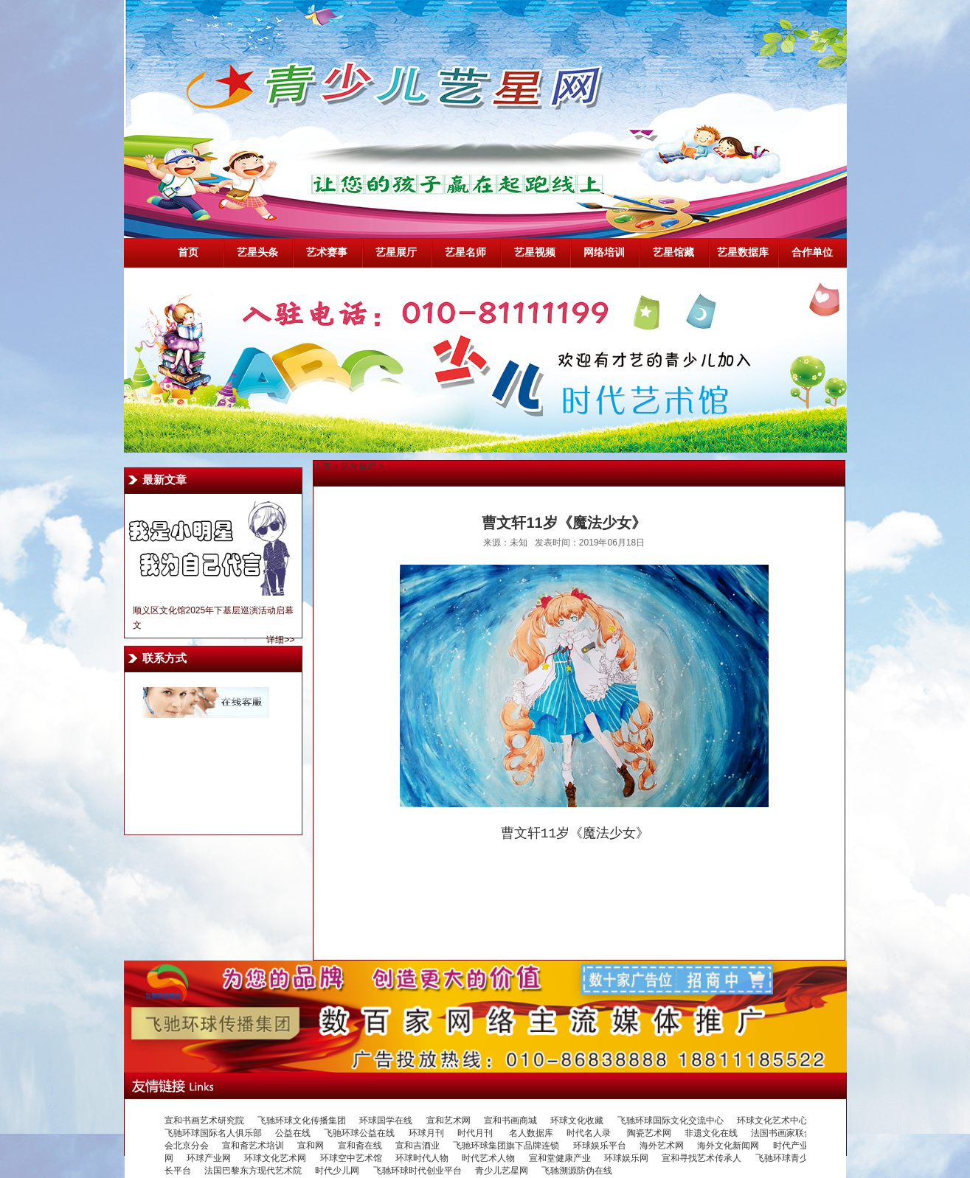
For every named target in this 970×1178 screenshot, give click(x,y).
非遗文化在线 (711, 1133)
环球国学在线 (385, 1120)
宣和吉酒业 (417, 1145)
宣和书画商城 (510, 1120)
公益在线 (293, 1133)
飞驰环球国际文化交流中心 (670, 1120)
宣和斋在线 (360, 1145)
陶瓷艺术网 (649, 1133)
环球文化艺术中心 (772, 1120)
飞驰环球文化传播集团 (301, 1120)
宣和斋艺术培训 (253, 1145)
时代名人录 (590, 1133)
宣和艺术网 (448, 1120)
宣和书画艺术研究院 (204, 1120)
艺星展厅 (396, 252)
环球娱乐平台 (599, 1145)
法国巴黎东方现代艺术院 (253, 1170)
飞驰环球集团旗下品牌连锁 (506, 1145)
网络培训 (604, 252)
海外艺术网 (662, 1145)
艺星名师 (465, 252)
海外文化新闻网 (728, 1145)
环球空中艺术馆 (351, 1158)
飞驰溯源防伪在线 (576, 1170)
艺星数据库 (743, 252)
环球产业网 (209, 1158)
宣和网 (310, 1145)
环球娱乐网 (626, 1158)
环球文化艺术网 (275, 1158)
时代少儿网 (337, 1170)
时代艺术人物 (488, 1158)
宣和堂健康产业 (560, 1158)
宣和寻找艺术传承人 (701, 1158)
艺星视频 (534, 252)
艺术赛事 (326, 252)
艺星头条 (257, 252)
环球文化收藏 (576, 1120)
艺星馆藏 (673, 252)
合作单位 (812, 252)
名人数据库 (531, 1133)
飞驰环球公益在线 (359, 1133)
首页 (188, 252)
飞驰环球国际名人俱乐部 (213, 1133)
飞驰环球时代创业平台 (417, 1170)
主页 (322, 466)
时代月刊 (476, 1133)
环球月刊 (426, 1133)
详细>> (280, 640)
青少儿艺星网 (501, 1170)
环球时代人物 (421, 1158)
